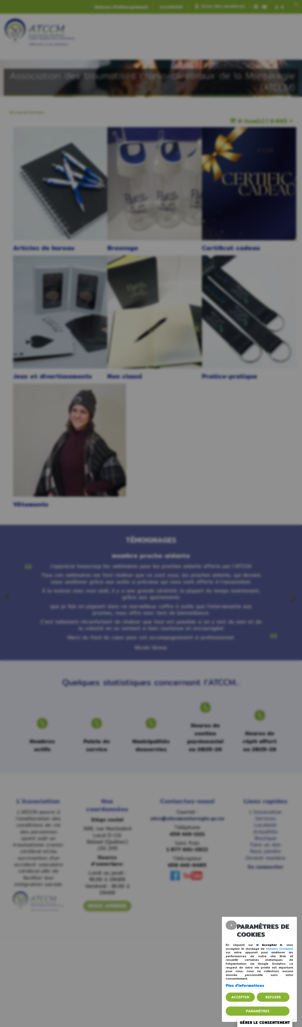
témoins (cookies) (279, 948)
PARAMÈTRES (258, 1010)
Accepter (240, 996)
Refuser (273, 996)
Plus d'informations (245, 985)
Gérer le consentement (265, 1022)
